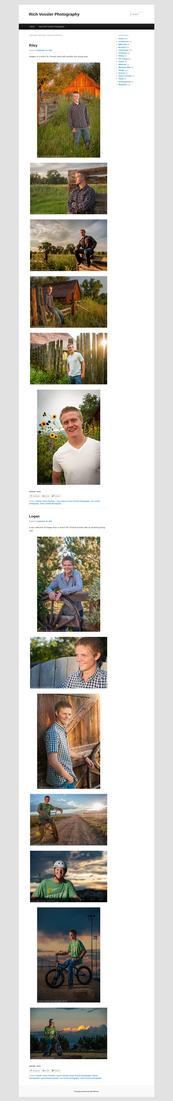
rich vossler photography (69, 1078)
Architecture (124, 41)
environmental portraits (50, 1078)
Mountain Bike (125, 67)
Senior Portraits (49, 501)
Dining (121, 56)
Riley (33, 45)
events (121, 62)
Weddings (123, 85)
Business (122, 47)
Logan (34, 516)
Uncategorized (125, 82)
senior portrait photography (50, 504)
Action (121, 39)
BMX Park (123, 44)
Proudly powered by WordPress (86, 1091)
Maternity (122, 64)
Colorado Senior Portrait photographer (77, 1076)
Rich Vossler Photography (54, 14)
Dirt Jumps (123, 59)
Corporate (123, 53)
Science (122, 73)
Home (32, 27)
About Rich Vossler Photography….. (53, 27)
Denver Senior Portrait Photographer (76, 501)
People (39, 501)
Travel (121, 79)
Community (123, 50)
